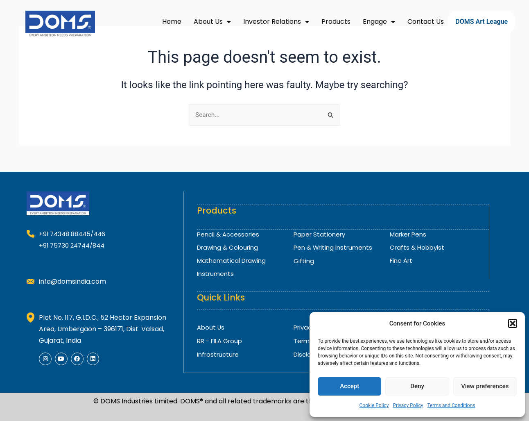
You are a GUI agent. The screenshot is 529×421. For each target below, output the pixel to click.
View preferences (485, 386)
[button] (513, 323)
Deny (417, 386)
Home (171, 21)
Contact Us (425, 21)
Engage (379, 21)
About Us (212, 21)
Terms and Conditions (451, 405)
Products (335, 21)
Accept (349, 386)
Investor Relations (276, 21)
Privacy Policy (408, 405)
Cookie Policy (374, 405)
